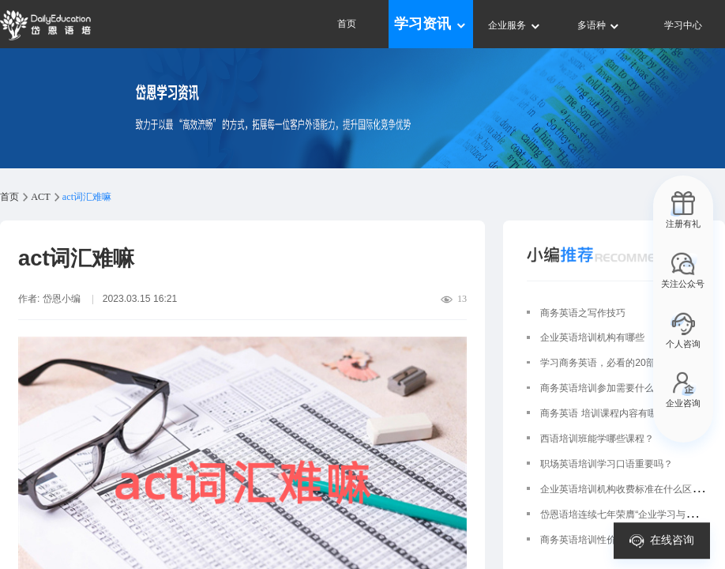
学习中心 (683, 25)
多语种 (599, 25)
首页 (346, 23)
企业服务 (514, 25)
